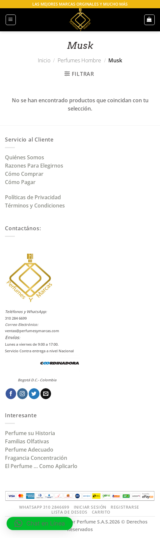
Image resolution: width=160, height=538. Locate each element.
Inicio (44, 60)
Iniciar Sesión (90, 507)
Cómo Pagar (20, 182)
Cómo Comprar (25, 173)
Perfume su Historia (30, 433)
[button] (11, 20)
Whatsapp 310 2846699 (44, 507)
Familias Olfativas (27, 441)
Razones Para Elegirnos (35, 165)
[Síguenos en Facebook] (11, 393)
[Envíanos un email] (45, 393)
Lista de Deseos (69, 512)
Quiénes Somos (26, 157)
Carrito (101, 512)
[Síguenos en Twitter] (34, 393)
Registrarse (125, 507)
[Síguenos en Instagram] (22, 393)
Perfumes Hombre (79, 60)
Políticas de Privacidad (33, 197)
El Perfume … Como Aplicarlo (41, 466)
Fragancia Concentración (36, 457)
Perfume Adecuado (30, 449)
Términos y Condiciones (35, 205)
